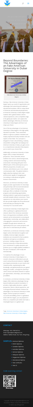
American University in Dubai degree (17, 311)
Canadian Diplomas (18, 346)
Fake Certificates (17, 363)
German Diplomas (18, 352)
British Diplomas (17, 344)
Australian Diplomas (18, 349)
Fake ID (15, 365)
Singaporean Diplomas (19, 357)
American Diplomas (18, 341)
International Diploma (19, 360)
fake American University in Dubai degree (15, 313)
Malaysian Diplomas (18, 354)
